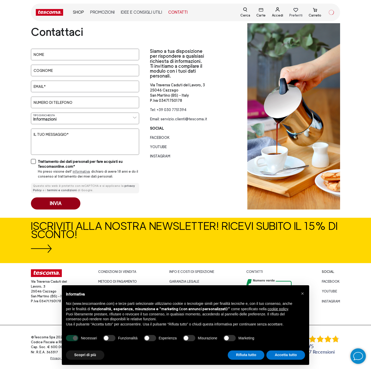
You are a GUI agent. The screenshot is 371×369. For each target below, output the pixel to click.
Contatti (254, 272)
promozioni (102, 12)
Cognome (43, 70)
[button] (302, 293)
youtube (158, 147)
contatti (178, 12)
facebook (160, 137)
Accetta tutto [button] (286, 355)
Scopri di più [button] (85, 355)
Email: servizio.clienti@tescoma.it (178, 119)
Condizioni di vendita (117, 272)
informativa (81, 171)
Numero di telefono (52, 102)
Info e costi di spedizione (191, 272)
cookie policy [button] (278, 309)
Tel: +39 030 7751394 (168, 109)
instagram (160, 156)
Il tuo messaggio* (51, 134)
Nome (38, 54)
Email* (39, 86)
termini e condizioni (62, 190)
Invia (56, 203)
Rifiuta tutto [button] (246, 355)
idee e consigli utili (141, 12)
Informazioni (44, 119)
